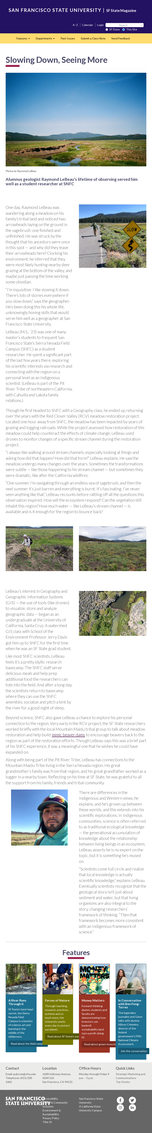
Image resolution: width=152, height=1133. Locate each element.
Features (24, 39)
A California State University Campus (90, 1108)
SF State (113, 29)
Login (100, 25)
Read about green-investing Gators (105, 1044)
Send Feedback (120, 38)
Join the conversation (134, 1051)
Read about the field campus (28, 1043)
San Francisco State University (91, 1100)
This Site (129, 29)
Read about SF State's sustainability (69, 1036)
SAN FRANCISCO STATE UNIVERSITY (55, 10)
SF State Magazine (121, 10)
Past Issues (68, 38)
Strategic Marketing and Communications (130, 1076)
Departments (47, 39)
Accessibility (50, 1098)
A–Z (75, 25)
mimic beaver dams (68, 734)
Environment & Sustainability (51, 1112)
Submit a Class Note (93, 38)
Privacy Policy (51, 1118)
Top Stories (123, 1081)
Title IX (47, 1122)
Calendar (87, 25)
